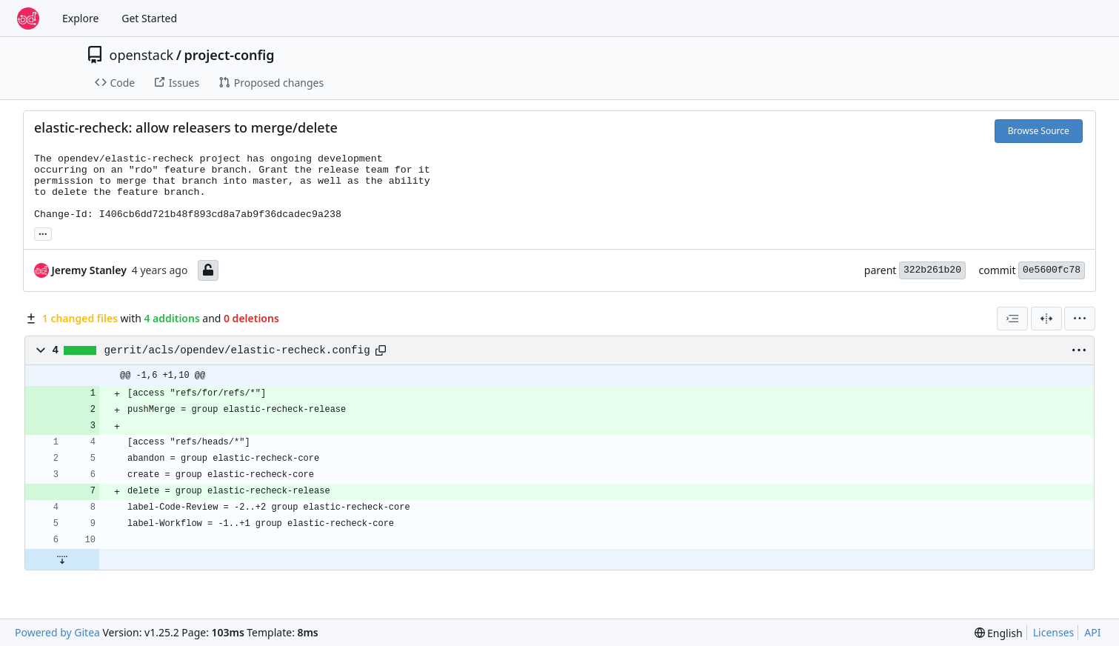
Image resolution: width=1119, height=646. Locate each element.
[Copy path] (380, 350)
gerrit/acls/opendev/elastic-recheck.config (237, 350)
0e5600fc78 (1051, 270)
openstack (142, 54)
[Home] (28, 18)
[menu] (1079, 318)
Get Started (149, 18)
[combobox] (1012, 318)
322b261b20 (932, 270)
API (1092, 632)
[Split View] (1046, 318)
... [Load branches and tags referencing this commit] (43, 232)
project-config (229, 54)
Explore (80, 18)
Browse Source (1038, 130)
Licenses (1054, 632)
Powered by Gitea (57, 632)
